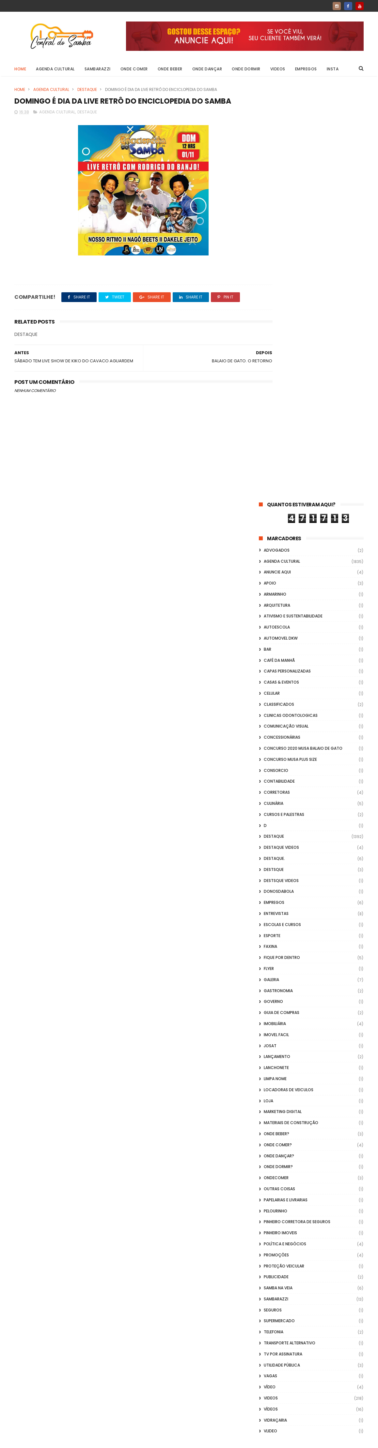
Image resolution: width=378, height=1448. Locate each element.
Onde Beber (170, 69)
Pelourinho (275, 798)
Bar (267, 236)
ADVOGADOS (277, 137)
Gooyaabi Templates (120, 1439)
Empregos (306, 69)
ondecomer (276, 765)
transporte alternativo (289, 930)
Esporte (272, 523)
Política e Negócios (285, 831)
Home (20, 69)
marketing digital (283, 699)
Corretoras (277, 380)
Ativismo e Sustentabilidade (293, 203)
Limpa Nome (275, 666)
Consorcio (276, 357)
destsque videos (281, 468)
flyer (269, 555)
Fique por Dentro (282, 544)
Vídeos (271, 996)
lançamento (277, 644)
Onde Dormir (246, 69)
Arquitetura (277, 192)
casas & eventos (281, 269)
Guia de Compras (281, 599)
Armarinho (275, 181)
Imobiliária (275, 611)
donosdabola (279, 479)
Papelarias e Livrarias (285, 787)
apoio (270, 170)
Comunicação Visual (286, 313)
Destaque (87, 89)
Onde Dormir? (278, 754)
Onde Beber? (276, 721)
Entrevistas (276, 500)
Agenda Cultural (55, 69)
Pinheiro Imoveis (280, 820)
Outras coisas (279, 776)
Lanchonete (276, 655)
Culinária (273, 390)
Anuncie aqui (277, 159)
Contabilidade (279, 368)
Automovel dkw (281, 225)
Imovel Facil (276, 622)
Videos (277, 69)
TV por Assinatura (283, 941)
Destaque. (274, 445)
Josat (270, 633)
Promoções (276, 842)
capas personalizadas (287, 258)
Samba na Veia (278, 875)
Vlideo (270, 1018)
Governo (273, 589)
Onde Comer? (278, 732)
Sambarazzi (98, 69)
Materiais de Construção (291, 710)
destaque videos (281, 435)
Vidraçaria (275, 1007)
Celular (272, 280)
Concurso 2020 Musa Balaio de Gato (303, 335)
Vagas (270, 963)
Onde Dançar (207, 69)
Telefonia (273, 919)
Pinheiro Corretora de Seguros (297, 809)
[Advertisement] (311, 1365)
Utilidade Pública (282, 952)
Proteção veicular (284, 853)
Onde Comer (134, 69)
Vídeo (270, 974)
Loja (268, 688)
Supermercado (279, 908)
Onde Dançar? (279, 743)
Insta (333, 69)
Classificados (279, 291)
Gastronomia (278, 578)
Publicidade (276, 864)
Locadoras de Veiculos (288, 677)
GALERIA (271, 567)
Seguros (273, 897)
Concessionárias (282, 324)
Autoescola (277, 214)
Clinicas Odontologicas (291, 302)
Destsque (274, 456)
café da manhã (279, 247)
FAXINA (270, 534)
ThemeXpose (51, 1439)
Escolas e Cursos (282, 511)
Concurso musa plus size (290, 346)
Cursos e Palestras (284, 401)
